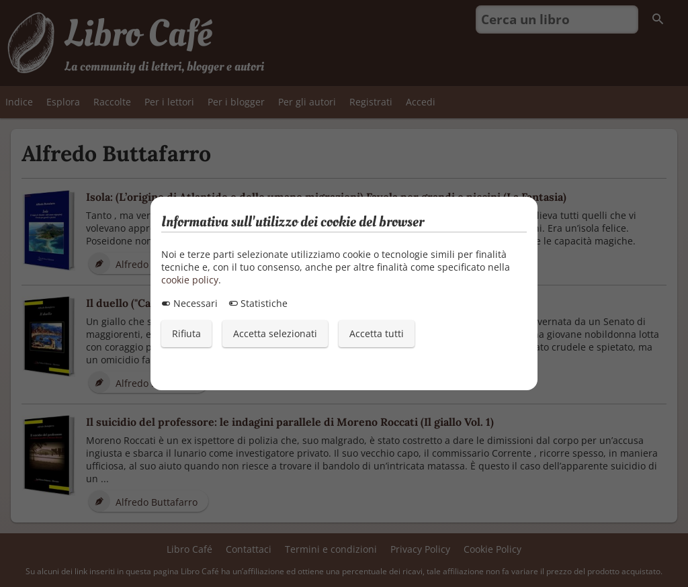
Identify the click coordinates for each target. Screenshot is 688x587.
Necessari (189, 303)
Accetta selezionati (275, 333)
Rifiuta (186, 333)
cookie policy (189, 279)
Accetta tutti (376, 333)
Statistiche (258, 303)
